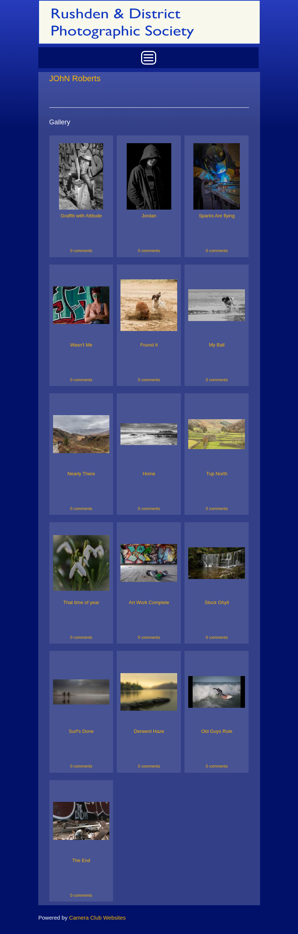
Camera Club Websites (97, 917)
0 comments (81, 250)
